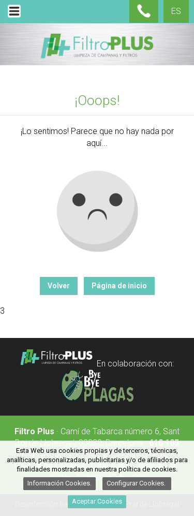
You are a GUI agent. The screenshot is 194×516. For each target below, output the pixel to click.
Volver (59, 286)
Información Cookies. (59, 483)
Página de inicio (119, 286)
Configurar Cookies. (137, 483)
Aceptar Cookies (97, 501)
